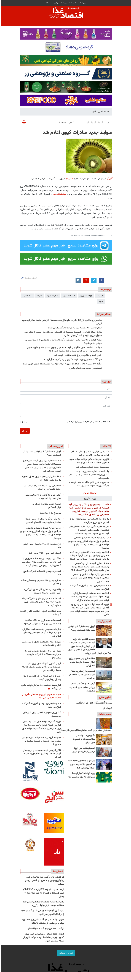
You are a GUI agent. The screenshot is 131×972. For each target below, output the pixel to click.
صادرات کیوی (68, 296)
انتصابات (105, 446)
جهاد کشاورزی (85, 296)
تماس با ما (73, 3)
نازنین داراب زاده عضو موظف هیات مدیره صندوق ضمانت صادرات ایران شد (88, 461)
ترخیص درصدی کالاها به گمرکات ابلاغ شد (41, 573)
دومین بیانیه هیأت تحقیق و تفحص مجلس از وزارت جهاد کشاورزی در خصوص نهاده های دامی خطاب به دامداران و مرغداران (88, 543)
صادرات (69, 178)
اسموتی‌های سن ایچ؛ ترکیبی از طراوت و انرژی (82, 750)
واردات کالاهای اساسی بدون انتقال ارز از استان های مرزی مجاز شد (88, 520)
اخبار (93, 111)
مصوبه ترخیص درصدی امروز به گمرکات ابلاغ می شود (89, 587)
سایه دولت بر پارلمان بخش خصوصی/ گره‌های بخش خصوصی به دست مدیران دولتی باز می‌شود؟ (63, 341)
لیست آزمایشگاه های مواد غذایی (94, 703)
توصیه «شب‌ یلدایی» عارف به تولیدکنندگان (46, 505)
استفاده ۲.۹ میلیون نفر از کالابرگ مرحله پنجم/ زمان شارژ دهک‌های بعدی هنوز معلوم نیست (40, 602)
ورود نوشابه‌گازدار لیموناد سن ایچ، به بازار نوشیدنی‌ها (81, 775)
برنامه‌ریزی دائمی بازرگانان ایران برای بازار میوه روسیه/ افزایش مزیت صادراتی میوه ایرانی (61, 322)
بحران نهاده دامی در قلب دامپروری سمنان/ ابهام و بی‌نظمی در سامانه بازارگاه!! (43, 921)
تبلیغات (47, 3)
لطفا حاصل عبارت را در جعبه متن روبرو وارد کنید (89, 422)
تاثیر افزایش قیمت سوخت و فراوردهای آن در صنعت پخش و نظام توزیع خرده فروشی (41, 753)
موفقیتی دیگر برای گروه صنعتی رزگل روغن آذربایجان (84, 730)
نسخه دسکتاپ (65, 953)
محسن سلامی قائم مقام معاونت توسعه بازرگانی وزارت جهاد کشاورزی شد (88, 484)
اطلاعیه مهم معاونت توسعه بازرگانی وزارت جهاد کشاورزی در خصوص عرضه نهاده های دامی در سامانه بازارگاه (89, 596)
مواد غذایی (27, 296)
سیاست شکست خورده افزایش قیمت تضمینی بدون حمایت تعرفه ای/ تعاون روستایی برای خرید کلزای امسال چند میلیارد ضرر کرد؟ (63, 349)
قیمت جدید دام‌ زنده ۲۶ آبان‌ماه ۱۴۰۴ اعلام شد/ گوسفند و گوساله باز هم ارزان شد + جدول (43, 893)
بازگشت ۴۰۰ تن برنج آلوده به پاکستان (45, 929)
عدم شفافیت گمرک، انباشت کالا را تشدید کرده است (39, 613)
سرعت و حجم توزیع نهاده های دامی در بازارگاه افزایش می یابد (41, 696)
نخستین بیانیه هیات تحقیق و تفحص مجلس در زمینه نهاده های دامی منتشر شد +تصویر (89, 577)
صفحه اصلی (103, 111)
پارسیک (99, 296)
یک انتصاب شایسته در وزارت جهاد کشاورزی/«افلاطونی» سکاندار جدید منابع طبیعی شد (88, 474)
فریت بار (107, 708)
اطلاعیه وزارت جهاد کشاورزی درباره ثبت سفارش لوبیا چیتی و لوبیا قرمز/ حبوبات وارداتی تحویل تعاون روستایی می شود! (88, 555)
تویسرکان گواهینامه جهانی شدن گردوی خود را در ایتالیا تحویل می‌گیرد (42, 912)
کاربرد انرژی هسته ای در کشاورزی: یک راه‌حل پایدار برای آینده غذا (41, 677)
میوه (101, 301)
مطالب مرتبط (103, 314)
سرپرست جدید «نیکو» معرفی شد (92, 467)
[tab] (89, 493)
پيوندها (63, 3)
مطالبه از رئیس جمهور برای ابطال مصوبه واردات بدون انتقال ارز (81, 662)
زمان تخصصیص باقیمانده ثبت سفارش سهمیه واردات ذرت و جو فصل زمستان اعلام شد (41, 632)
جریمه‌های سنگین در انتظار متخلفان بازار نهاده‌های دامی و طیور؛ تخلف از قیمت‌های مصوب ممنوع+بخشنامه (88, 530)
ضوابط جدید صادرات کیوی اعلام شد (77, 132)
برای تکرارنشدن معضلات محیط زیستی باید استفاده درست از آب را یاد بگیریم (43, 903)
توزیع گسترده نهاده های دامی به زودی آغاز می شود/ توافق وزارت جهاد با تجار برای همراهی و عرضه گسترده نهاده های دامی (88, 609)
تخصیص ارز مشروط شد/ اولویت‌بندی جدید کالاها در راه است (81, 674)
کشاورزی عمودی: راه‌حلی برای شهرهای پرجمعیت (41, 714)
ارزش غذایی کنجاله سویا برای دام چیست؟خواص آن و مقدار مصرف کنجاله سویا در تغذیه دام (40, 666)
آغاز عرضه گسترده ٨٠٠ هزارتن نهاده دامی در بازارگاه (40, 687)
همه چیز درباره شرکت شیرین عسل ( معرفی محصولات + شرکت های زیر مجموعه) (42, 654)
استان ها (57, 871)
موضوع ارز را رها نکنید (49, 513)
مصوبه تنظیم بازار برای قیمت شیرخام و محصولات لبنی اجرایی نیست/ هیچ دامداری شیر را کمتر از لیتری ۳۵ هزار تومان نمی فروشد (88, 646)
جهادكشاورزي (59, 194)
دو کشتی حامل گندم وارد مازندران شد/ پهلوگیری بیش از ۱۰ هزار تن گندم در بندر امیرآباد (44, 880)
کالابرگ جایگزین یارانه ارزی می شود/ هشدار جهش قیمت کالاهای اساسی (42, 520)
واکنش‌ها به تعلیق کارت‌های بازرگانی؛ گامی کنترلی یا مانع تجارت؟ (42, 591)
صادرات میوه (52, 296)
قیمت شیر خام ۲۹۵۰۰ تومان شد (44, 553)
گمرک (109, 178)
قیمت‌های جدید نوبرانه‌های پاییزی (84, 368)
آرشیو (56, 3)
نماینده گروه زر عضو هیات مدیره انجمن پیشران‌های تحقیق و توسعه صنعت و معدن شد (41, 741)
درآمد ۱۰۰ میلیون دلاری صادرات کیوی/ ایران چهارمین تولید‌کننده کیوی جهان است (61, 364)
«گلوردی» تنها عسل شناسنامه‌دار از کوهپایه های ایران (83, 739)
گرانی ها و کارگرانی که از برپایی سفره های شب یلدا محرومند (81, 687)
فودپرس (65, 13)
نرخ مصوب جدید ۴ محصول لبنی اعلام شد (41, 545)
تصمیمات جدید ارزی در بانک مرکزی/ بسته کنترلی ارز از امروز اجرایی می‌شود (41, 622)
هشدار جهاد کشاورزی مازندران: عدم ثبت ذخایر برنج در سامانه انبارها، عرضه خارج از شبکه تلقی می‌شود (43, 937)
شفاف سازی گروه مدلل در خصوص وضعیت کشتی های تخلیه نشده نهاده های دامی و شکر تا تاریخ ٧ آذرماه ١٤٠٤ (89, 566)
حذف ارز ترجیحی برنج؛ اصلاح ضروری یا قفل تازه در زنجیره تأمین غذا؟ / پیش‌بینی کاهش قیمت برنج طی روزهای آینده (40, 562)
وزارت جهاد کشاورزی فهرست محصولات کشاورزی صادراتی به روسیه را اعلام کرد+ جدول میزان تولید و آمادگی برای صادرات (62, 333)
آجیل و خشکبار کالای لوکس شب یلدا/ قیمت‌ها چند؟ (80, 628)
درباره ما (83, 3)
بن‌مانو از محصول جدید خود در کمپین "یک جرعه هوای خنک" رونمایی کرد (81, 764)
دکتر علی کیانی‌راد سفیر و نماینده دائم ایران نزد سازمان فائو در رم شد (89, 453)
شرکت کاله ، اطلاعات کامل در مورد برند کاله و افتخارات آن (41, 643)
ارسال (24, 431)
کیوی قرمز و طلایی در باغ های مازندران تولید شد (77, 355)
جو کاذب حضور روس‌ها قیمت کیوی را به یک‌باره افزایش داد (72, 359)
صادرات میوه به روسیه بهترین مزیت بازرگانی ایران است (74, 328)
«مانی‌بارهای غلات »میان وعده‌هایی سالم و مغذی (40, 582)
